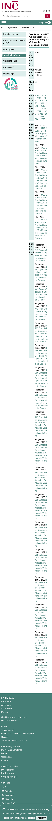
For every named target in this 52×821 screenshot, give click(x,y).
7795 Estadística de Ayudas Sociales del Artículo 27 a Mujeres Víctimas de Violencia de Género (41, 425)
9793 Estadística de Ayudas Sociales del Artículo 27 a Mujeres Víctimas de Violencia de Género (41, 645)
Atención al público (9, 766)
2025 (43, 119)
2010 (39, 98)
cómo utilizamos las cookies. (23, 818)
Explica (4, 760)
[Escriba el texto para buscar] (24, 16)
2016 (43, 106)
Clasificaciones (10, 61)
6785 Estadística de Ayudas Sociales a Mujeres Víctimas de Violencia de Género (41, 156)
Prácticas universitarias (11, 750)
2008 (37, 95)
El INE (4, 727)
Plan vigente (8, 50)
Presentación (9, 67)
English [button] (46, 11)
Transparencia (7, 730)
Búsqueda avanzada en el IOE (14, 42)
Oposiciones (6, 757)
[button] (44, 22)
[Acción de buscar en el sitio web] (47, 16)
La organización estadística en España (20, 28)
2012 (40, 101)
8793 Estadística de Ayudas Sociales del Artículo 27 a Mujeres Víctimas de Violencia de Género (41, 535)
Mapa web (6, 701)
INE (2, 28)
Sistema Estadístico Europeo (14, 740)
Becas (4, 753)
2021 (40, 114)
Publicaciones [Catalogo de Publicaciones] (7, 773)
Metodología (8, 74)
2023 (42, 117)
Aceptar (42, 818)
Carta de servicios (9, 777)
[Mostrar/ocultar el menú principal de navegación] (3, 22)
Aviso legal (6, 705)
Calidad (4, 737)
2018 (44, 109)
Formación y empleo (10, 746)
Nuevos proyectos (9, 721)
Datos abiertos (7, 770)
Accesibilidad (7, 708)
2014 (42, 103)
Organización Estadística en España (17, 733)
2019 (39, 111)
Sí (36, 82)
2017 (37, 109)
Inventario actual (10, 34)
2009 (44, 95)
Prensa (4, 712)
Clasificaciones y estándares (14, 717)
